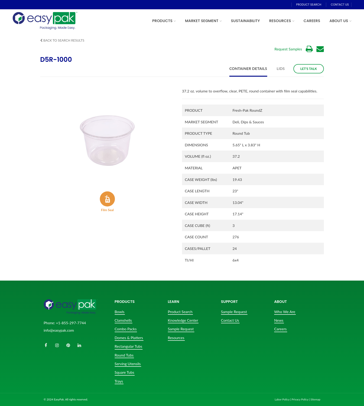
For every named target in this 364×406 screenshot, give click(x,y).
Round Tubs (124, 355)
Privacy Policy (300, 399)
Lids (281, 68)
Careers (280, 329)
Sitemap (315, 399)
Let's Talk (308, 69)
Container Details (248, 68)
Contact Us (230, 320)
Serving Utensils (128, 363)
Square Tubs (124, 372)
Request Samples (288, 49)
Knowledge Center (183, 320)
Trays (119, 381)
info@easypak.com (59, 330)
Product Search (180, 311)
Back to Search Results (62, 40)
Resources (176, 337)
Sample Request (181, 329)
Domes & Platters (129, 337)
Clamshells (123, 320)
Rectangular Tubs (128, 346)
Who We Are (284, 311)
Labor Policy (282, 399)
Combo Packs (126, 329)
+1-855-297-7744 (71, 323)
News (278, 320)
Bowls (119, 311)
